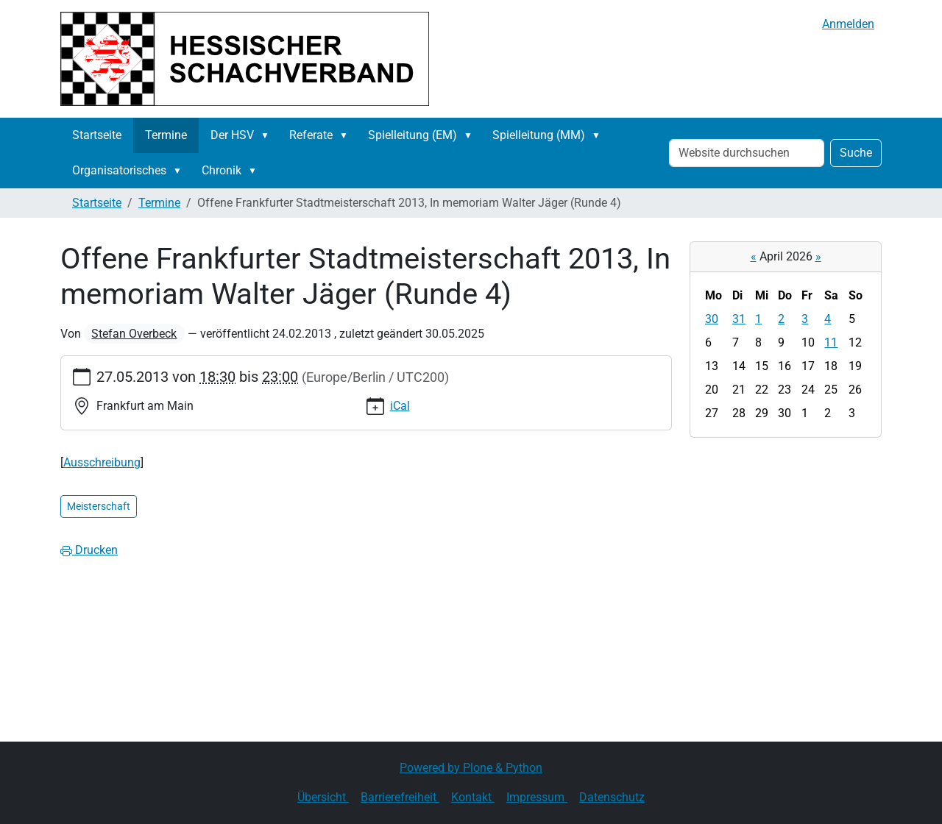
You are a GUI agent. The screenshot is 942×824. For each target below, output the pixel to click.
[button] (267, 135)
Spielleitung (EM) (412, 135)
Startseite (96, 135)
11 (830, 342)
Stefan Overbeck (134, 334)
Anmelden (848, 24)
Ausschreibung (102, 462)
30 (711, 319)
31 (739, 319)
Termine (166, 135)
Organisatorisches (119, 170)
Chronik (221, 170)
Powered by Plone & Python (471, 768)
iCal (400, 406)
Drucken (89, 550)
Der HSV (232, 135)
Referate (311, 135)
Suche (856, 153)
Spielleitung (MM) (538, 135)
